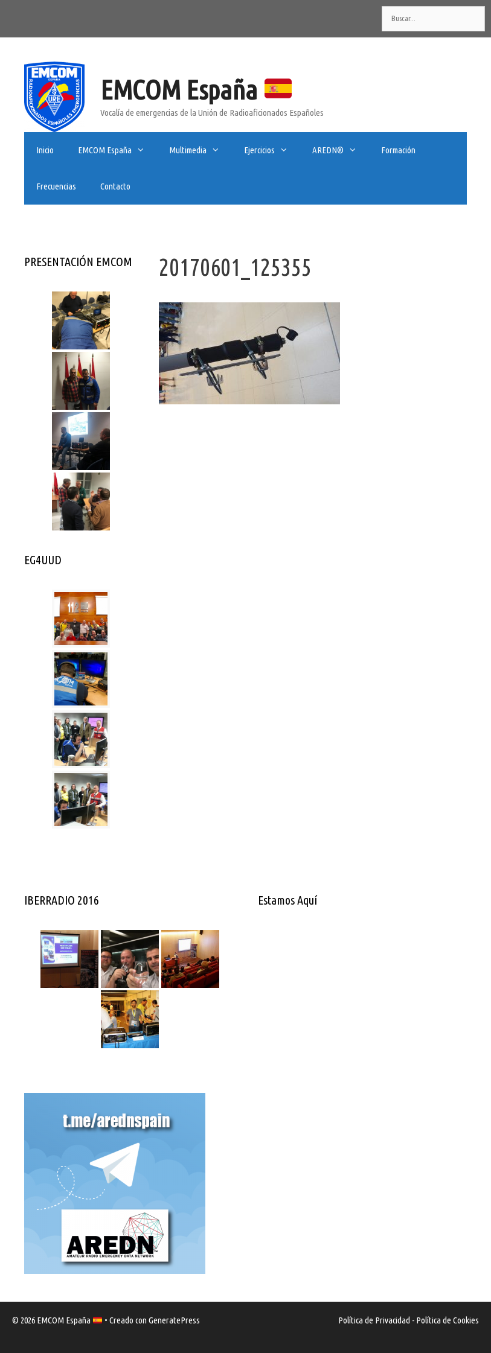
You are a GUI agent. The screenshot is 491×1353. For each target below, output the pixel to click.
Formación (398, 150)
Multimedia (200, 150)
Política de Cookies (447, 1320)
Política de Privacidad (374, 1320)
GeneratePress (174, 1320)
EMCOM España (196, 89)
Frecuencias (56, 186)
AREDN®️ (340, 150)
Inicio (45, 150)
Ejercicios (272, 150)
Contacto (115, 186)
